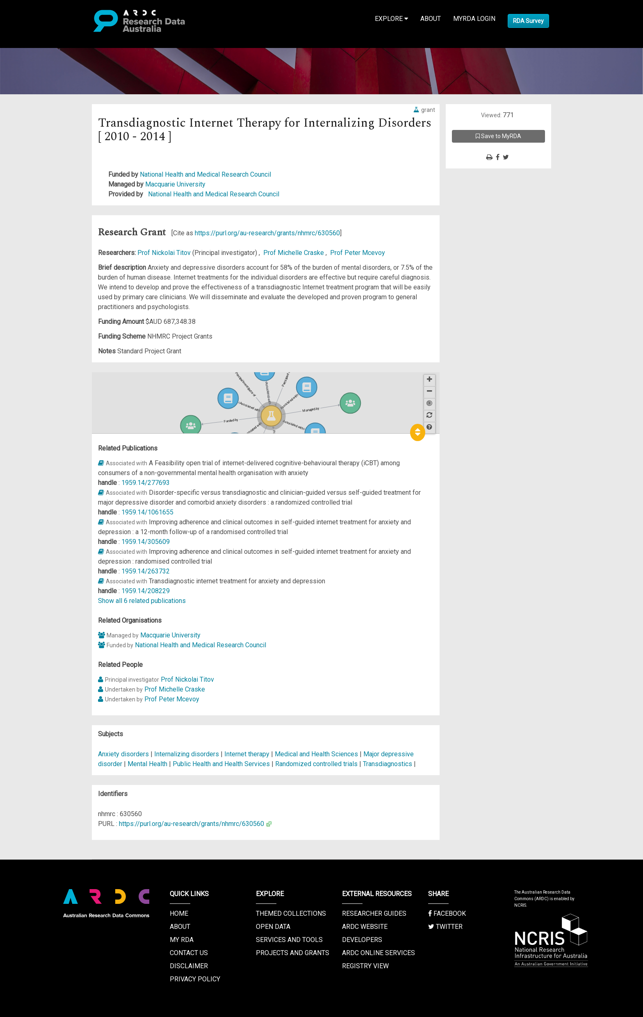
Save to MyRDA (498, 136)
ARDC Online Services (378, 953)
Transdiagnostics (387, 764)
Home (179, 913)
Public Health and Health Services (222, 764)
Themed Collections (291, 913)
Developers (362, 940)
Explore (391, 19)
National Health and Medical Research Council (205, 174)
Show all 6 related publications (142, 601)
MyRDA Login (474, 19)
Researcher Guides (374, 913)
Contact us (189, 953)
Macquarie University (175, 184)
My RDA (182, 940)
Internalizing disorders (186, 754)
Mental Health (148, 764)
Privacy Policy (195, 979)
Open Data (273, 927)
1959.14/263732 (145, 571)
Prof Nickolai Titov (164, 253)
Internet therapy (246, 754)
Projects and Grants (292, 953)
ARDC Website (365, 927)
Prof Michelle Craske (294, 253)
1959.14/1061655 (147, 512)
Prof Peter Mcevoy (357, 253)
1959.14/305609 (145, 542)
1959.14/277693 (145, 483)
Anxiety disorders (123, 754)
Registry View (365, 966)
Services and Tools (289, 940)
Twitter (445, 927)
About (430, 19)
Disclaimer (189, 966)
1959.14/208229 (145, 591)
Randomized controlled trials (316, 764)
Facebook (447, 913)
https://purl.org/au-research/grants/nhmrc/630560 (267, 233)
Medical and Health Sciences (317, 754)
